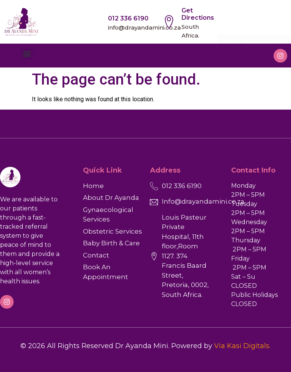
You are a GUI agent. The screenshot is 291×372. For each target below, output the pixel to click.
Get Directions (197, 14)
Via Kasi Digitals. (242, 346)
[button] (27, 53)
